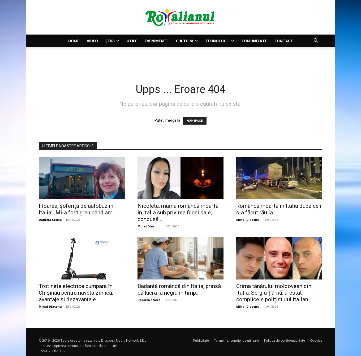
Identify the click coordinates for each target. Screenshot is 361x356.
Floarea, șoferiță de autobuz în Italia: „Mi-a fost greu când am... (78, 209)
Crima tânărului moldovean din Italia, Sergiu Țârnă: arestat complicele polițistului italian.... (274, 293)
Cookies (316, 340)
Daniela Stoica (50, 220)
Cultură (187, 40)
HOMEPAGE (195, 120)
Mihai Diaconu (149, 226)
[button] (316, 41)
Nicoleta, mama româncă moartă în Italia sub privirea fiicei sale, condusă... (177, 212)
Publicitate (201, 340)
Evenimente (157, 40)
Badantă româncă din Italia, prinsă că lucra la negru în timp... (179, 289)
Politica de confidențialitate (284, 340)
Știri (112, 40)
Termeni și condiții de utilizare (236, 340)
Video (92, 40)
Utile (132, 40)
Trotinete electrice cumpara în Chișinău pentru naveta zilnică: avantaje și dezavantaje (76, 293)
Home (73, 40)
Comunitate (254, 40)
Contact (283, 40)
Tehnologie (219, 40)
